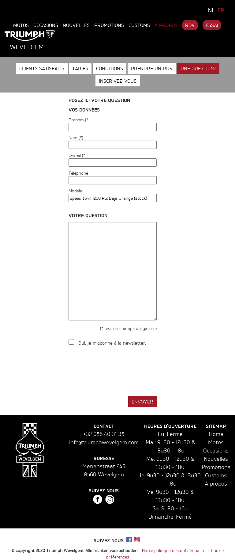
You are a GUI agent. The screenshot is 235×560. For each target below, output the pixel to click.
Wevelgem (27, 47)
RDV (190, 25)
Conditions (109, 68)
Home (216, 433)
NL (211, 10)
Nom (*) (76, 137)
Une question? (198, 68)
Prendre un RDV (152, 68)
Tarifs (80, 68)
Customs (139, 25)
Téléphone (78, 173)
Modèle (75, 190)
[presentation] (115, 371)
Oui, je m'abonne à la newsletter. (112, 343)
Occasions (45, 25)
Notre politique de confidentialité (173, 550)
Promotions (109, 25)
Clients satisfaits (41, 68)
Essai (212, 25)
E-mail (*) (78, 155)
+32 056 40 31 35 (103, 433)
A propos (166, 25)
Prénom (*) (79, 119)
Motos (21, 25)
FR (221, 10)
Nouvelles (76, 25)
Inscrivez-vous (117, 81)
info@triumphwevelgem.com (104, 442)
